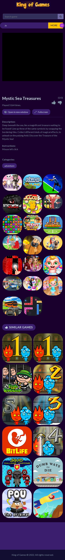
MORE (53, 25)
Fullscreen (43, 112)
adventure (9, 165)
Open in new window (18, 112)
